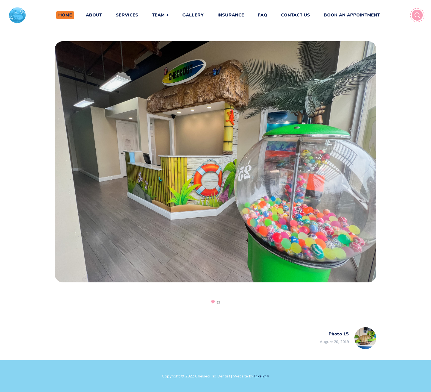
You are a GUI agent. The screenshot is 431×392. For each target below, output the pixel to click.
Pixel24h (261, 376)
